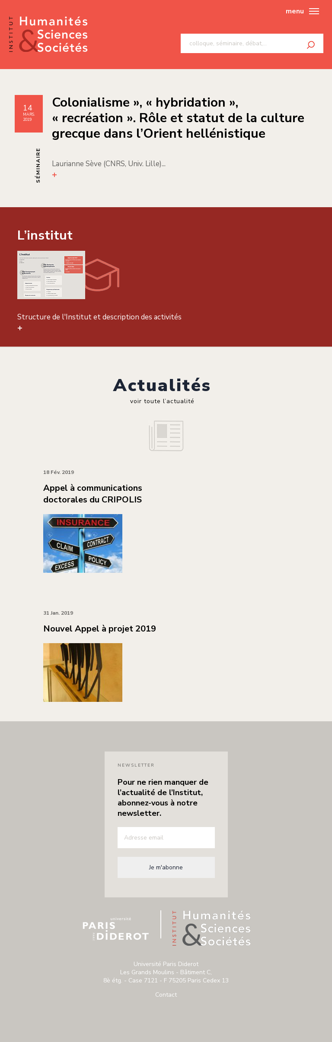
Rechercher (311, 45)
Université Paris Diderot (116, 929)
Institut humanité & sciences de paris (48, 34)
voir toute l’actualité (162, 401)
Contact (166, 995)
